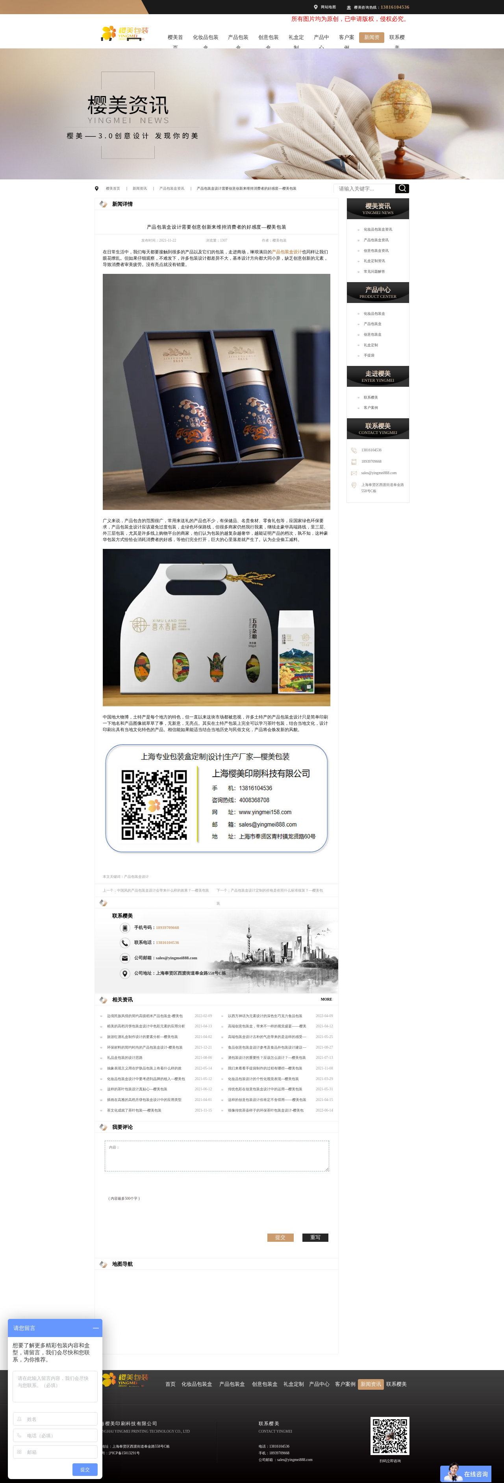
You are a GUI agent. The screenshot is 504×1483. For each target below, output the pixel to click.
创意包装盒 (268, 39)
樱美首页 (175, 39)
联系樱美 (397, 39)
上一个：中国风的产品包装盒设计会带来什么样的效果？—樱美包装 (156, 890)
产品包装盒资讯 (171, 188)
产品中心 (321, 39)
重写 (315, 1237)
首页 (170, 1384)
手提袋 (369, 355)
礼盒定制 (296, 39)
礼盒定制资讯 (374, 261)
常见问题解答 (374, 271)
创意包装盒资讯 (376, 251)
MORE (326, 999)
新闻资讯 (372, 39)
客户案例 (346, 39)
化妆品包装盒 (206, 39)
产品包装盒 (238, 39)
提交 (280, 1237)
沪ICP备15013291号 (124, 1453)
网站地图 (328, 7)
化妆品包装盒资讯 (378, 229)
